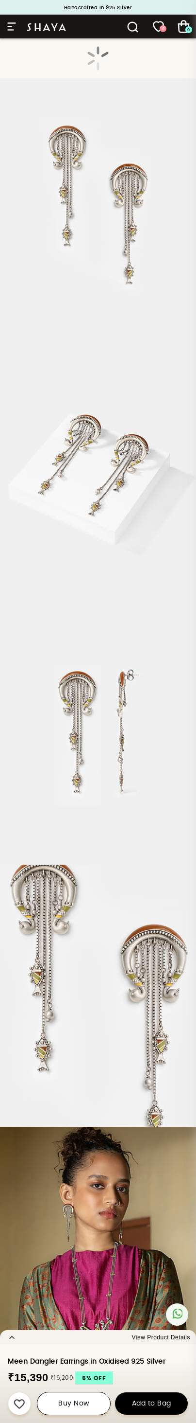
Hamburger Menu (11, 26)
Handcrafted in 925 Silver (98, 7)
